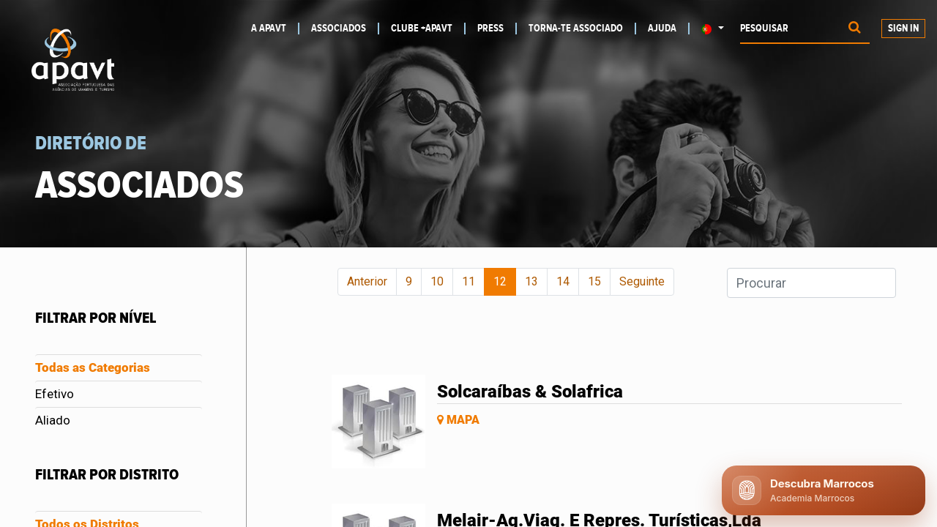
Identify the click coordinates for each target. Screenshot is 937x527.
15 (594, 281)
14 (563, 281)
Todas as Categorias (92, 367)
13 (531, 281)
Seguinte (642, 281)
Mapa (458, 420)
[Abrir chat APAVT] (823, 490)
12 (500, 281)
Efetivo (54, 393)
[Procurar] (855, 29)
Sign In (903, 28)
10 (437, 281)
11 (468, 281)
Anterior (367, 281)
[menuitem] (274, 28)
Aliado (52, 420)
